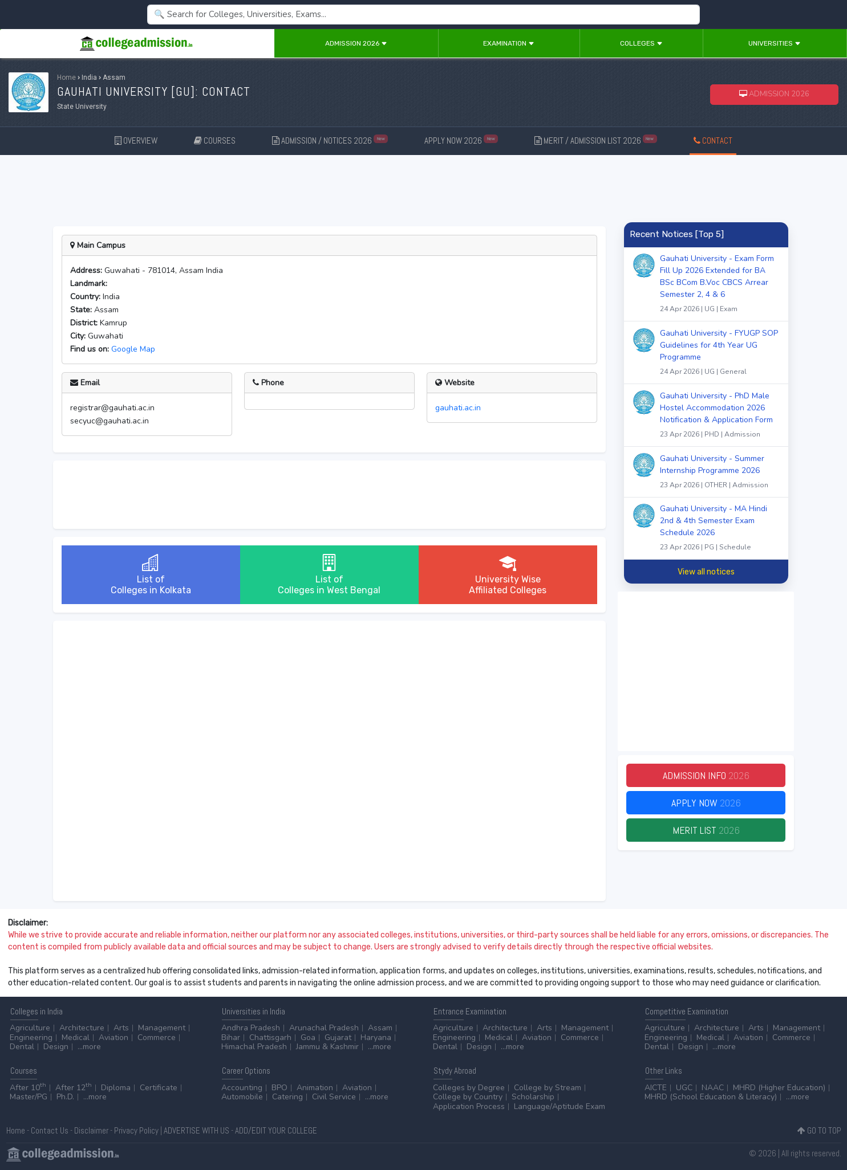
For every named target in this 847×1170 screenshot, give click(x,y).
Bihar (230, 1037)
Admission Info (706, 775)
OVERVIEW (136, 140)
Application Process (469, 1106)
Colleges (641, 43)
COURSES (215, 140)
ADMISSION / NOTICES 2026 (330, 140)
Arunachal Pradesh (324, 1027)
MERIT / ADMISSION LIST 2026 (595, 140)
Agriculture (30, 1027)
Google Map (133, 349)
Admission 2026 (356, 43)
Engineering (31, 1037)
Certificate (158, 1087)
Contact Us (49, 1130)
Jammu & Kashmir (327, 1046)
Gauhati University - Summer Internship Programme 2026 (720, 473)
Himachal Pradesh (254, 1046)
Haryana (375, 1037)
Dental (22, 1046)
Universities (774, 43)
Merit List (706, 830)
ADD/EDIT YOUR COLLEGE (276, 1130)
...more (89, 1046)
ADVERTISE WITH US (196, 1130)
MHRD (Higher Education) (779, 1087)
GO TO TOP (819, 1130)
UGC (684, 1087)
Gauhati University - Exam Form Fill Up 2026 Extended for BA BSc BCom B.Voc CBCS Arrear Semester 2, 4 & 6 (720, 285)
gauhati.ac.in (458, 407)
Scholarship (533, 1096)
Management (161, 1027)
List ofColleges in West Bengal (329, 575)
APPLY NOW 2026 (461, 140)
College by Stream (547, 1087)
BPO (279, 1087)
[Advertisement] (424, 188)
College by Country (467, 1096)
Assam (380, 1027)
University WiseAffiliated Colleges (507, 575)
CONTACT (713, 140)
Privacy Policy (136, 1130)
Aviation (113, 1037)
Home (66, 77)
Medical (76, 1037)
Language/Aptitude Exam (559, 1106)
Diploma (116, 1087)
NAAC (713, 1087)
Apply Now (706, 802)
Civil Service (334, 1096)
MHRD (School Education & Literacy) (711, 1096)
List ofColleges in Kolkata (151, 575)
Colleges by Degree (469, 1087)
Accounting (241, 1087)
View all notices (706, 572)
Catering (287, 1096)
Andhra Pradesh (250, 1027)
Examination (508, 43)
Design (55, 1046)
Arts (121, 1027)
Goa (308, 1037)
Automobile (242, 1096)
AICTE (656, 1087)
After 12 (73, 1087)
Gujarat (338, 1037)
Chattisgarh (270, 1037)
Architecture (81, 1027)
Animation (315, 1087)
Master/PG (28, 1096)
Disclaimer (91, 1130)
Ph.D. (65, 1096)
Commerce (156, 1037)
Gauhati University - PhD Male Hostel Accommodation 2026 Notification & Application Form (720, 416)
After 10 (28, 1087)
